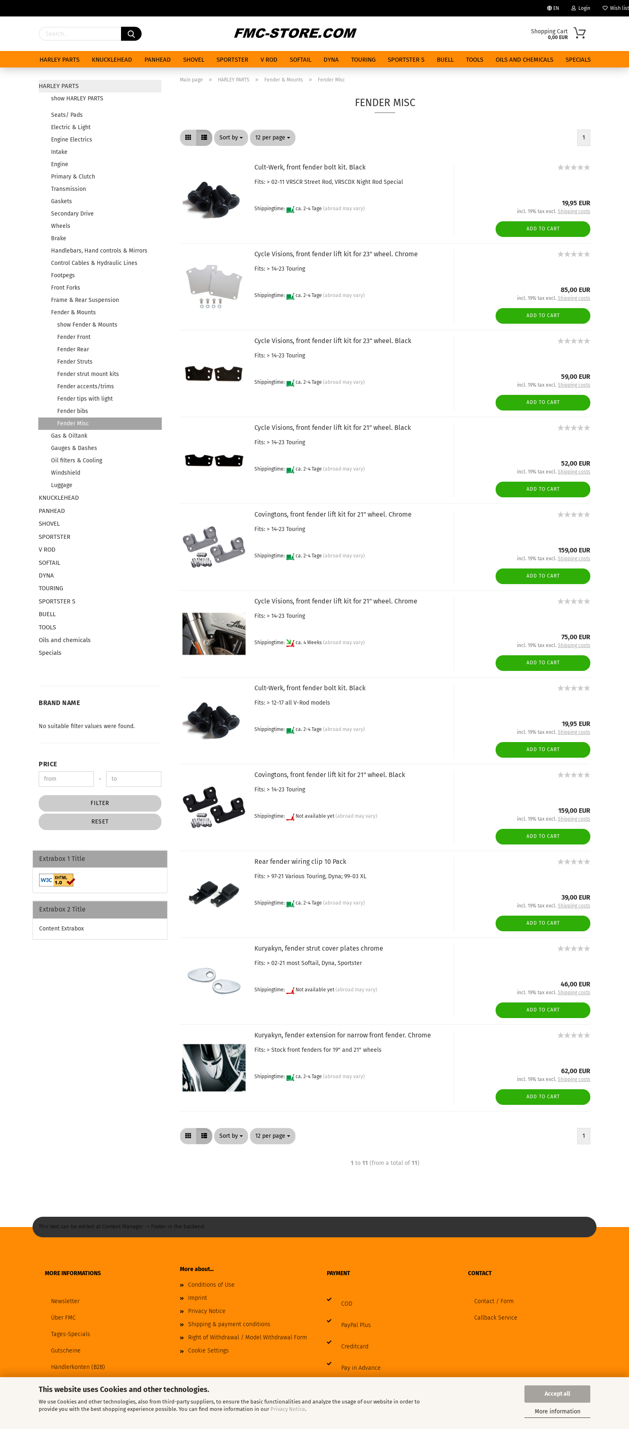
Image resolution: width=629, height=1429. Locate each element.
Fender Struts (75, 361)
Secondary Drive (72, 213)
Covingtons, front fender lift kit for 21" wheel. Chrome (333, 514)
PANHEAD (157, 59)
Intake (59, 151)
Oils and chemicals (524, 59)
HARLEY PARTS (59, 59)
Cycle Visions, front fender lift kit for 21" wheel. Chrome (335, 601)
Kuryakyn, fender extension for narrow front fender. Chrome (342, 1035)
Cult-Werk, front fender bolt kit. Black (310, 167)
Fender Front (74, 337)
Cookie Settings (208, 1350)
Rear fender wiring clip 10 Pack (300, 861)
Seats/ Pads (67, 114)
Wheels (60, 226)
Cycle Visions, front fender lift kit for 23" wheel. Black (332, 341)
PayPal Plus (356, 1325)
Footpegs (63, 275)
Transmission (68, 189)
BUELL (445, 59)
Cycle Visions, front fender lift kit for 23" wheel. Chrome (336, 254)
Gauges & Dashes (74, 448)
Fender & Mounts (73, 312)
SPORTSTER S (406, 59)
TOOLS (474, 59)
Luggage (61, 485)
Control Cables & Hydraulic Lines (94, 263)
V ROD (269, 59)
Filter (100, 803)
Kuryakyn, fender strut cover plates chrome (318, 948)
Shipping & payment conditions (229, 1324)
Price (48, 764)
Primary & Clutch (73, 176)
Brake (58, 238)
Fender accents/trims (85, 386)
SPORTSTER (232, 59)
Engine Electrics (71, 139)
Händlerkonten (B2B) (78, 1367)
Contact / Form (494, 1301)
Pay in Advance (361, 1367)
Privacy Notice (287, 1409)
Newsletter (65, 1301)
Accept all (557, 1393)
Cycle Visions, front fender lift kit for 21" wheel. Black (332, 427)
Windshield (65, 472)
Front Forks (65, 287)
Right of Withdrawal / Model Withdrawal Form (247, 1337)
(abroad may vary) (344, 209)
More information (557, 1411)
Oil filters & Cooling (76, 460)
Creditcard (354, 1346)
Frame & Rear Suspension (85, 300)
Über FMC (63, 1317)
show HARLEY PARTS (77, 98)
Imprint (197, 1297)
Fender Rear (73, 349)
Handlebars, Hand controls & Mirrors (99, 250)
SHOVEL (193, 59)
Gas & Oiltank (69, 435)
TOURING (363, 59)
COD (346, 1303)
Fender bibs (72, 411)
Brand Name (59, 703)
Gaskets (61, 201)
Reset (100, 821)
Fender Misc (73, 423)
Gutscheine (66, 1350)
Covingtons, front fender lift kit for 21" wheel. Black (329, 775)
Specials (578, 59)
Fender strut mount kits (88, 374)
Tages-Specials (70, 1334)
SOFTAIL (300, 59)
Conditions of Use (211, 1284)
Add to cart (543, 229)
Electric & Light (71, 127)
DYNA (331, 59)
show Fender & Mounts (87, 324)
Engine (59, 164)
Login (580, 8)
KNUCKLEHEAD (112, 59)
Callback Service (495, 1317)
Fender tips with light (85, 398)
